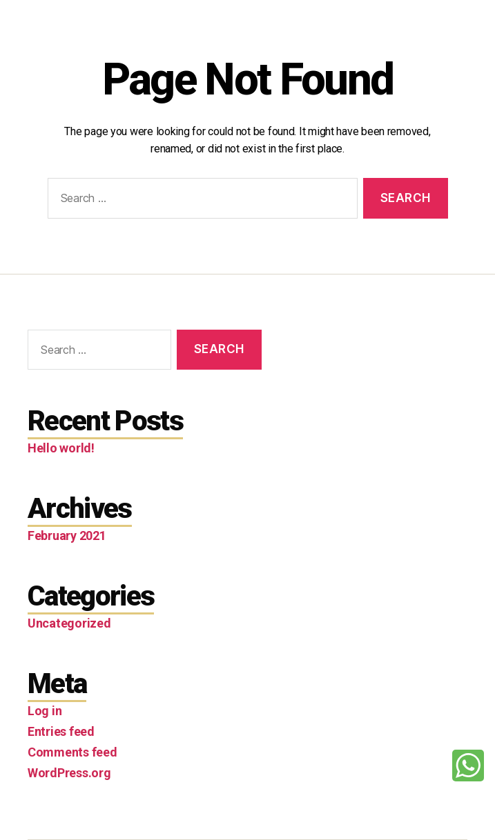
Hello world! (61, 448)
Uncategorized (69, 623)
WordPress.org (69, 773)
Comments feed (72, 752)
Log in (44, 710)
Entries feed (61, 731)
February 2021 (67, 535)
